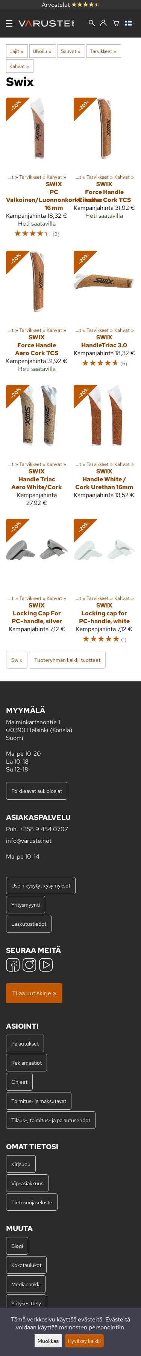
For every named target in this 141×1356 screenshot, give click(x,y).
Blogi (17, 1245)
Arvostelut (71, 5)
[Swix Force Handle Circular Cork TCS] (104, 171)
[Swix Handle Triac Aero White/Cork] (37, 449)
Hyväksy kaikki (84, 1340)
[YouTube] (46, 965)
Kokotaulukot (26, 1265)
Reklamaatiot (26, 1062)
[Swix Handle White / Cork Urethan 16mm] (104, 449)
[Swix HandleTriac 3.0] (104, 315)
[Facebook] (13, 965)
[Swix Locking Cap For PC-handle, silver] (37, 584)
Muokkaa (48, 1340)
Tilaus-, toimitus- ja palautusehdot (50, 1120)
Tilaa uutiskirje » (34, 993)
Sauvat (70, 51)
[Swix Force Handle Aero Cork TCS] (37, 315)
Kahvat (19, 66)
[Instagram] (29, 965)
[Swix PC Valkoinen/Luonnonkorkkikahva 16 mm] (37, 171)
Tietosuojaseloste (31, 1202)
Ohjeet (19, 1081)
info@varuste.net (29, 841)
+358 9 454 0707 (44, 829)
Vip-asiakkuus (27, 1183)
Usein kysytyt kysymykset (40, 885)
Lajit (16, 51)
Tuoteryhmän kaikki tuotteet (67, 659)
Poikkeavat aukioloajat (36, 790)
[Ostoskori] (116, 23)
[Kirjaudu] (103, 23)
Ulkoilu (42, 51)
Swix (16, 659)
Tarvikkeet (103, 51)
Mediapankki (26, 1284)
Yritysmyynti (25, 904)
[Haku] (92, 24)
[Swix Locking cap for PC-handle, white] (104, 584)
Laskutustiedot (28, 923)
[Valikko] (9, 23)
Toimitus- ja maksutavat (38, 1100)
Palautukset (25, 1043)
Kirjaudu (20, 1164)
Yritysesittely (26, 1303)
